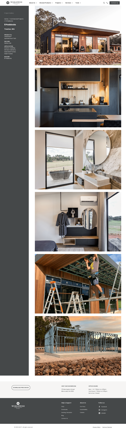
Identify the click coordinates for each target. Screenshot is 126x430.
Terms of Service (107, 427)
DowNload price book (21, 387)
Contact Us (64, 418)
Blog (62, 415)
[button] (33, 3)
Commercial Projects (16, 19)
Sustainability (83, 409)
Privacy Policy (96, 427)
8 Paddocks (9, 21)
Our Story (82, 406)
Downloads (64, 409)
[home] (14, 3)
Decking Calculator (66, 412)
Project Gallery (9, 13)
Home (6, 19)
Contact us (114, 3)
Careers (82, 412)
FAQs (62, 406)
